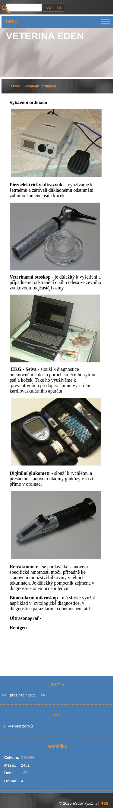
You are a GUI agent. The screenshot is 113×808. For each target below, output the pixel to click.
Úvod (15, 86)
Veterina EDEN (45, 35)
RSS (104, 803)
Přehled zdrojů (20, 726)
